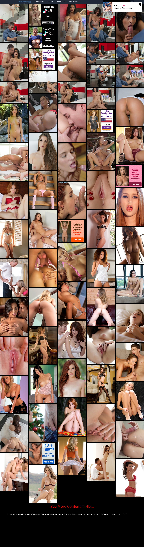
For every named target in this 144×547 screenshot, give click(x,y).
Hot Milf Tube (61, 2)
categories (39, 2)
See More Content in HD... (72, 506)
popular (50, 2)
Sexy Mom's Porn (75, 2)
